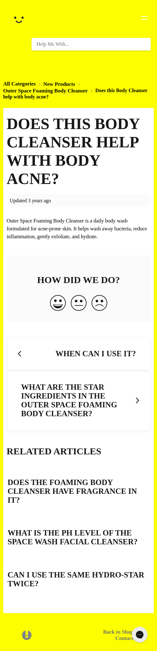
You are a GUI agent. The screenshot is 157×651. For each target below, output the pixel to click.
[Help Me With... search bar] (91, 44)
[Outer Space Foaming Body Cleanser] (46, 90)
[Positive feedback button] (58, 303)
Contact (124, 638)
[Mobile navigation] (144, 19)
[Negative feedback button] (99, 303)
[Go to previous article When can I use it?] (78, 354)
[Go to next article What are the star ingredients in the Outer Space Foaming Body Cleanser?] (78, 400)
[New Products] (59, 84)
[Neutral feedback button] (78, 303)
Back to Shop (118, 632)
